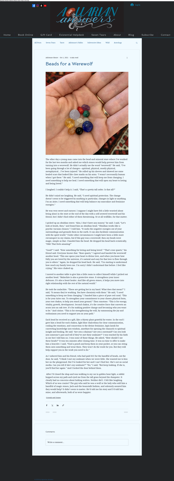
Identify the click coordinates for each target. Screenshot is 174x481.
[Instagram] (37, 5)
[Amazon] (41, 5)
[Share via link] (63, 405)
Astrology (118, 43)
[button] (137, 43)
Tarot (62, 43)
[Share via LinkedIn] (58, 405)
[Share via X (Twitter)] (52, 405)
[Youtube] (45, 5)
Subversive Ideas (94, 43)
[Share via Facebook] (47, 405)
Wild (107, 43)
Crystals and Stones (53, 398)
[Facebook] (33, 5)
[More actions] (127, 57)
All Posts (37, 43)
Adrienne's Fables (76, 43)
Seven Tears (50, 43)
